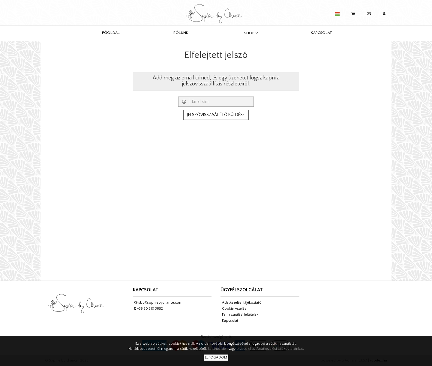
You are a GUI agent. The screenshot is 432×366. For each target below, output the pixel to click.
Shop (251, 33)
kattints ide (217, 349)
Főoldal (111, 33)
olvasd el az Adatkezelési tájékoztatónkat (269, 349)
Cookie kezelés (234, 309)
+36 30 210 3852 (148, 309)
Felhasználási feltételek (240, 315)
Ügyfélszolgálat (241, 290)
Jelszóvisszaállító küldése (216, 114)
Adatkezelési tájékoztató (242, 303)
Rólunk (180, 33)
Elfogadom (216, 357)
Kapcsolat (321, 33)
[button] (337, 12)
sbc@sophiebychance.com (158, 303)
